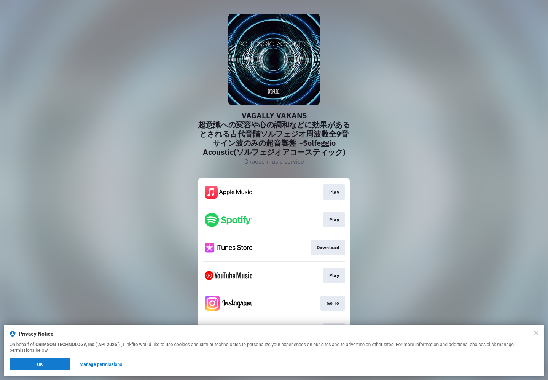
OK (40, 364)
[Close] (536, 333)
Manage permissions (101, 364)
